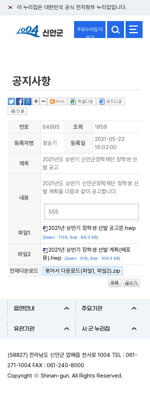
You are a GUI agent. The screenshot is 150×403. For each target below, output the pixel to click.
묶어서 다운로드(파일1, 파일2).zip (82, 271)
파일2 (24, 254)
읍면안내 (41, 308)
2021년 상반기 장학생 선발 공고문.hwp (92, 228)
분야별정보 (27, 52)
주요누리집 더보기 (90, 32)
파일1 (24, 233)
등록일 (78, 143)
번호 (24, 127)
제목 (24, 163)
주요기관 (109, 308)
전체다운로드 (24, 271)
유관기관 (41, 329)
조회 (78, 127)
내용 (24, 197)
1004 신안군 (39, 34)
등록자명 (24, 143)
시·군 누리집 (109, 329)
